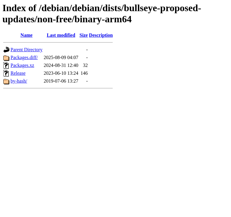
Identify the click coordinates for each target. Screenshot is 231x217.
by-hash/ (19, 80)
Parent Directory (26, 49)
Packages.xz (22, 65)
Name (26, 35)
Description (101, 35)
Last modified (61, 35)
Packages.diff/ (24, 57)
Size (83, 35)
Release (18, 73)
